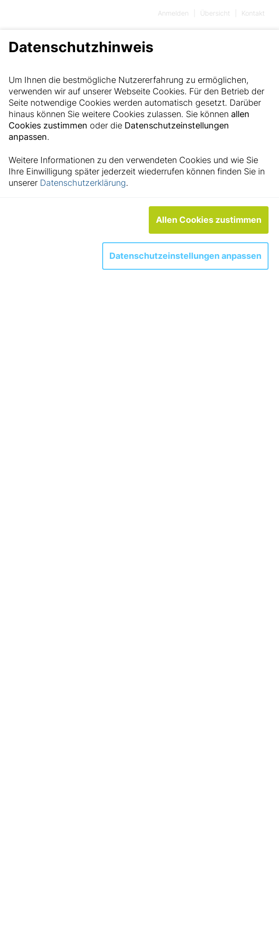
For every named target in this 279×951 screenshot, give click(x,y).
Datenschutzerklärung (83, 183)
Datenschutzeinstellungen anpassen (185, 256)
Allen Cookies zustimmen (208, 220)
